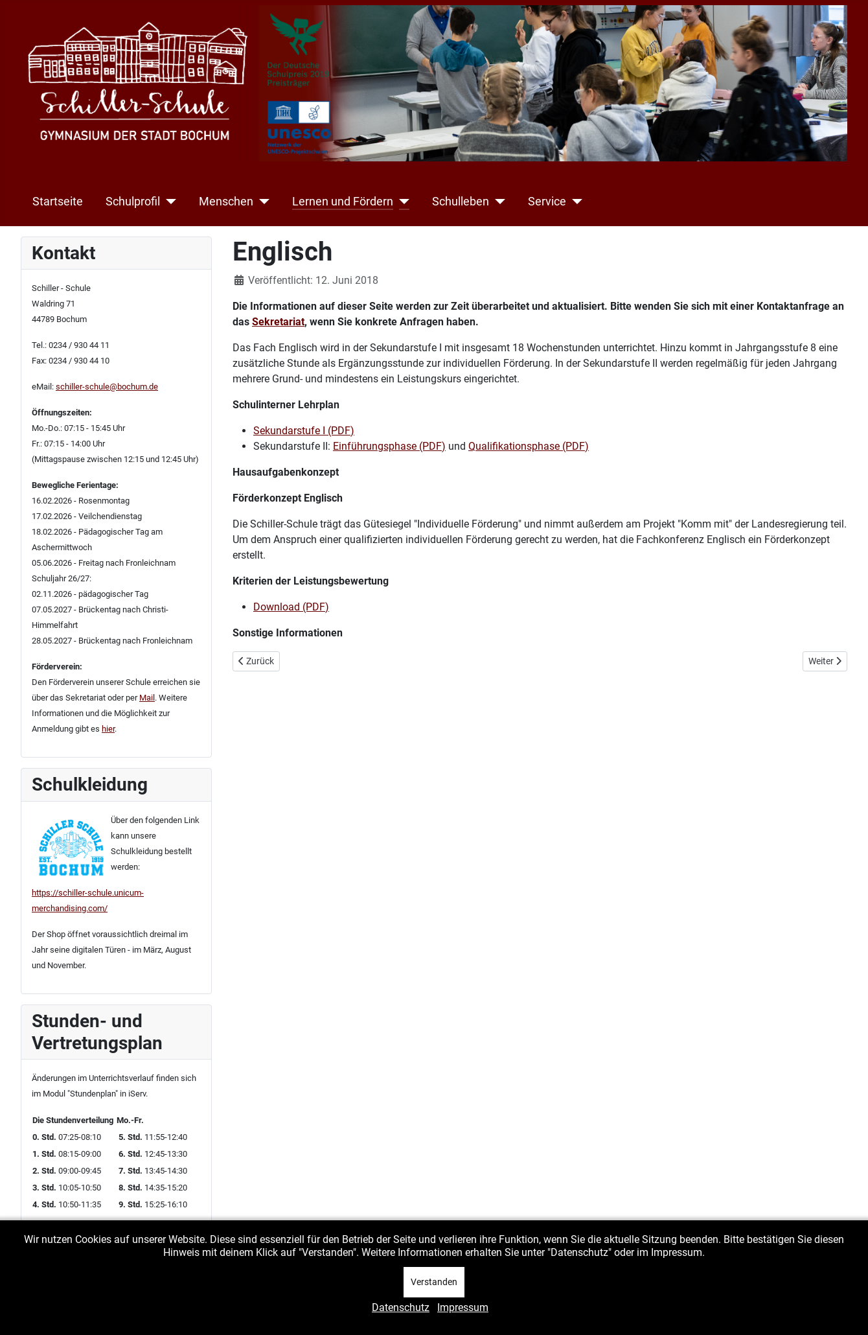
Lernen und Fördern (342, 201)
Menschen (226, 201)
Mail (147, 697)
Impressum (462, 1307)
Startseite (57, 201)
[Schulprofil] (168, 201)
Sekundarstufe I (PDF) (303, 430)
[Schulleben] (497, 201)
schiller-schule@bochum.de (107, 386)
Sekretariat (278, 322)
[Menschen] (261, 201)
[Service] (574, 201)
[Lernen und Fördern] (401, 201)
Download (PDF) (291, 607)
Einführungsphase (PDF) (389, 446)
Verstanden (434, 1282)
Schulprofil (133, 201)
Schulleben (460, 201)
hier (108, 729)
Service (547, 201)
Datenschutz (400, 1307)
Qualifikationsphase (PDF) (528, 446)
